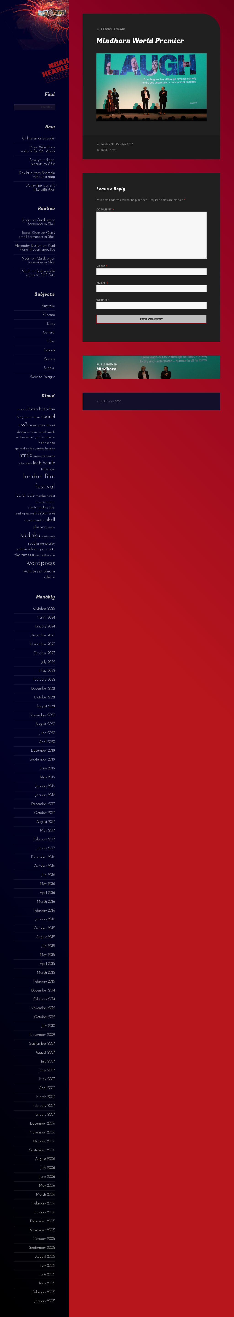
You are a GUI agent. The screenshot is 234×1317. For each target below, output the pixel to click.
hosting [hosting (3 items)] (50, 448)
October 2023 (44, 653)
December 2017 (43, 804)
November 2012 (42, 1008)
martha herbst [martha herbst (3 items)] (45, 495)
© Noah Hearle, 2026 (108, 401)
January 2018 (45, 795)
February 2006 (43, 1203)
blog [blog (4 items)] (20, 417)
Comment (105, 209)
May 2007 (47, 1079)
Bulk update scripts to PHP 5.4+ (40, 273)
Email (102, 283)
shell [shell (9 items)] (50, 520)
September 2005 (42, 1248)
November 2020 (42, 715)
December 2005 (42, 1221)
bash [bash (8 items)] (33, 409)
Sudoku (49, 368)
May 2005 (47, 1283)
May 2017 (47, 830)
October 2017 (44, 813)
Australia (48, 306)
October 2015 (44, 928)
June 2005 (47, 1274)
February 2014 (44, 999)
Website (102, 300)
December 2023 (42, 635)
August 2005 (45, 1257)
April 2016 (47, 893)
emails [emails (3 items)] (51, 431)
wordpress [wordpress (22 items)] (41, 563)
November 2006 (42, 1132)
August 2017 (45, 822)
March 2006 (45, 1194)
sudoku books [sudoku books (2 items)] (48, 536)
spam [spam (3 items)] (51, 527)
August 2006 (45, 1159)
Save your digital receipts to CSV (42, 162)
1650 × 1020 (108, 150)
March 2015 (46, 973)
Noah (26, 220)
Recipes (49, 350)
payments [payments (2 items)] (40, 502)
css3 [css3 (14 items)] (23, 425)
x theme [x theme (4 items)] (49, 577)
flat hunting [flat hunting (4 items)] (47, 443)
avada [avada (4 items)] (22, 409)
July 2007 (48, 1061)
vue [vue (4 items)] (52, 555)
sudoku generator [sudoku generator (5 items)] (41, 544)
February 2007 (43, 1106)
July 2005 (47, 1265)
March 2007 (45, 1097)
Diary (51, 324)
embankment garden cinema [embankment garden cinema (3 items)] (35, 437)
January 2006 (44, 1212)
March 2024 (45, 617)
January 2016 (45, 919)
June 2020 (47, 733)
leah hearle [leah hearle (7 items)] (44, 463)
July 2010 (48, 1026)
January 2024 (45, 626)
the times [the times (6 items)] (22, 555)
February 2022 (44, 680)
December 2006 (42, 1123)
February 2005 (43, 1292)
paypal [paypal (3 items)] (50, 502)
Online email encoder (38, 138)
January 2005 (44, 1301)
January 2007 (44, 1115)
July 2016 (48, 875)
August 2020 (45, 724)
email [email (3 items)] (42, 431)
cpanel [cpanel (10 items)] (48, 416)
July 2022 (48, 662)
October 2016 (44, 866)
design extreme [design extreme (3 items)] (27, 431)
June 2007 (47, 1070)
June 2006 (47, 1177)
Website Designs (42, 377)
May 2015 (47, 955)
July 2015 (48, 946)
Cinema (49, 315)
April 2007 (47, 1088)
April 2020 (47, 742)
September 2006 (42, 1150)
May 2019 (47, 777)
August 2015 (45, 937)
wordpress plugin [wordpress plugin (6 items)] (39, 571)
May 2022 (47, 671)
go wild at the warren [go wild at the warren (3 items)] (29, 448)
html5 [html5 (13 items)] (25, 455)
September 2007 (42, 1044)
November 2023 (42, 644)
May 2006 (47, 1186)
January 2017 (45, 848)
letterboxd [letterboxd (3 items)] (48, 469)
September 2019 (42, 759)
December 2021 (43, 688)
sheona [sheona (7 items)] (40, 527)
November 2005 (42, 1230)
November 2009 (42, 1035)
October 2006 (44, 1141)
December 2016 (43, 857)
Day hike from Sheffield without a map (37, 175)
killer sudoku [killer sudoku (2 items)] (25, 463)
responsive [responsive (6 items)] (45, 513)
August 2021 (45, 706)
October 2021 (44, 697)
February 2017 (44, 839)
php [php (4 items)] (52, 507)
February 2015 (44, 982)
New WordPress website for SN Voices (38, 149)
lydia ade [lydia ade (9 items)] (25, 495)
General (49, 332)
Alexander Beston (28, 246)
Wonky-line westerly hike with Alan (40, 188)
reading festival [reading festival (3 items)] (24, 513)
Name (102, 266)
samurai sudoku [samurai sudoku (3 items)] (34, 520)
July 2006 (47, 1168)
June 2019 (47, 768)
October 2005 (44, 1239)
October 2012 (44, 1017)
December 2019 (43, 751)
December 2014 (43, 990)
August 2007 (45, 1053)
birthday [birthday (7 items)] (47, 409)
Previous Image (113, 29)
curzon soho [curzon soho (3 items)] (37, 425)
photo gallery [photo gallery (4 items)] (38, 507)
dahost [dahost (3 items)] (50, 425)
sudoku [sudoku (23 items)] (30, 535)
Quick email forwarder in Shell (41, 222)
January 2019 (45, 786)
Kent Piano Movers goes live (37, 248)
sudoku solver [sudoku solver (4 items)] (26, 549)
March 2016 (46, 902)
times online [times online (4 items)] (40, 555)
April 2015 (47, 964)
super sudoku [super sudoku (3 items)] (46, 549)
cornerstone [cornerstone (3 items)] (32, 417)
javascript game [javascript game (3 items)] (44, 455)
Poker (50, 341)
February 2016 (44, 911)
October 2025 (44, 609)
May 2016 (47, 884)
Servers (49, 359)
